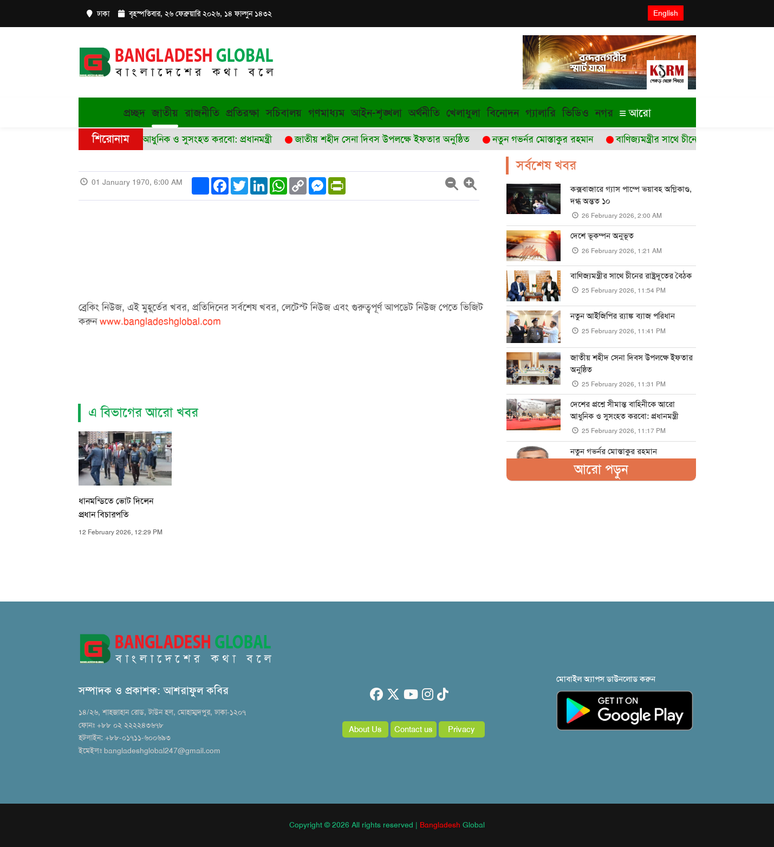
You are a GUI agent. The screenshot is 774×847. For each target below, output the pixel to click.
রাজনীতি (202, 113)
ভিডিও (575, 113)
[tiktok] (442, 695)
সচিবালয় (284, 113)
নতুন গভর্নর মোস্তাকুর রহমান (613, 451)
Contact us (413, 729)
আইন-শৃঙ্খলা (376, 113)
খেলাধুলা (463, 113)
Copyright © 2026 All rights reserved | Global (387, 825)
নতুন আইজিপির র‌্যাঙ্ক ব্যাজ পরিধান (622, 316)
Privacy (461, 729)
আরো (635, 113)
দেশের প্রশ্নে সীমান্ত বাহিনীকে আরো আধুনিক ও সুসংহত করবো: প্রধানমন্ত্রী (624, 410)
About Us (365, 729)
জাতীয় (165, 113)
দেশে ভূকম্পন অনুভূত (602, 235)
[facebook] (376, 695)
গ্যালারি (540, 113)
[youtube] (411, 695)
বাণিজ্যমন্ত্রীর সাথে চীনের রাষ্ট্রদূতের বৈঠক (631, 275)
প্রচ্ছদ (134, 113)
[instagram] (427, 695)
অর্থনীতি (424, 113)
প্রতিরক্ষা (242, 113)
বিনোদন (503, 113)
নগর (604, 113)
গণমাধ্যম (326, 113)
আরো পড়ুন (601, 469)
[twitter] (393, 695)
